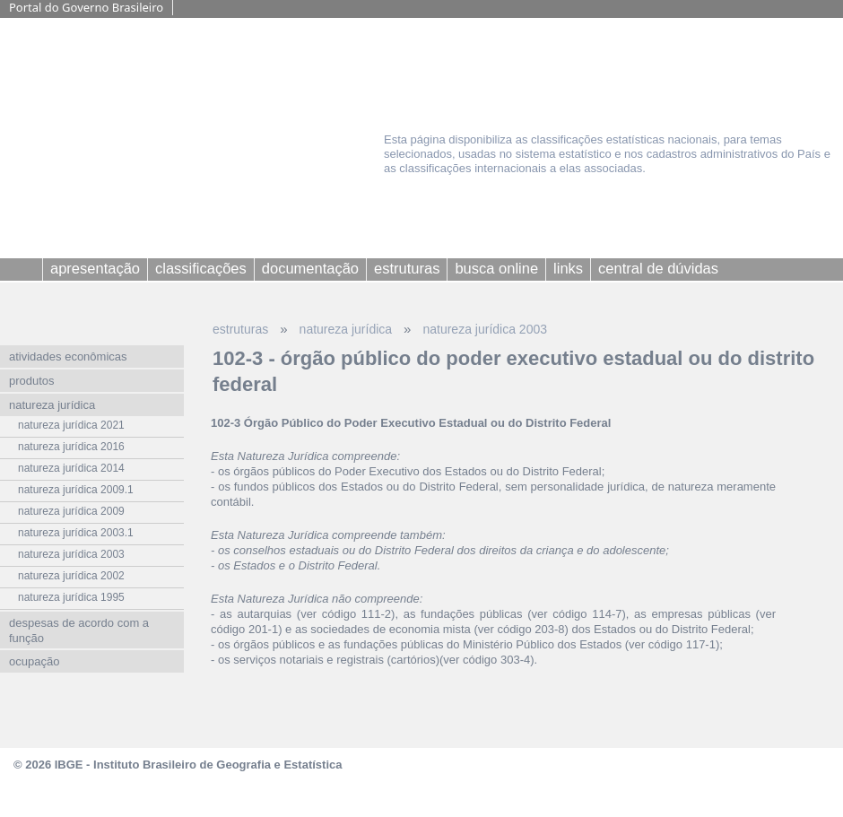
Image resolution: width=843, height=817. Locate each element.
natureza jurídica (346, 329)
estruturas (240, 329)
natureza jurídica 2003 (484, 329)
